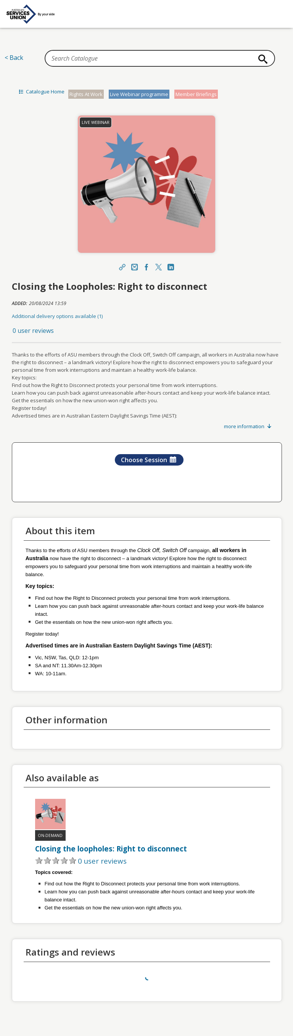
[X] (159, 268)
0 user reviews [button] (33, 330)
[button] (147, 330)
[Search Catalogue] (160, 58)
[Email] (134, 268)
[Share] (122, 268)
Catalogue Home (40, 91)
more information (248, 426)
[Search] (261, 59)
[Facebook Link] (146, 268)
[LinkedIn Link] (171, 268)
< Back (14, 57)
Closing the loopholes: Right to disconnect (111, 848)
